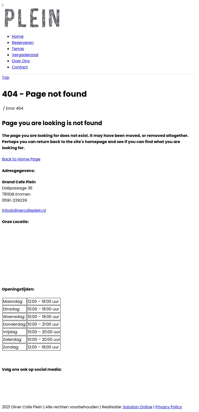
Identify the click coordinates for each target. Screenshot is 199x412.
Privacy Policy (168, 407)
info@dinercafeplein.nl (24, 210)
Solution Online (137, 407)
